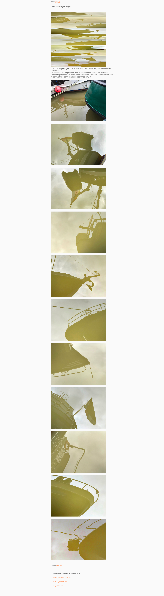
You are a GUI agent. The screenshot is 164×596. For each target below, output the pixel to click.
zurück (58, 2)
